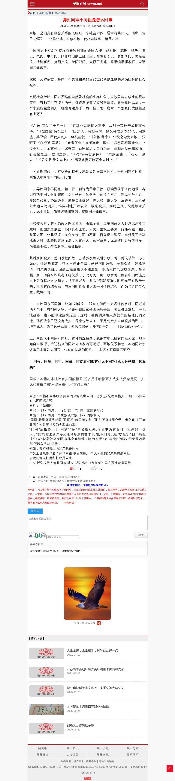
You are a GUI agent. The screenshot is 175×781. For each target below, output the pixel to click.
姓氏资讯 (73, 748)
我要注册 (66, 761)
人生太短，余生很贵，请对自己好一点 (92, 650)
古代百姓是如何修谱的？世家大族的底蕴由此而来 (67, 480)
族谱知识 (61, 13)
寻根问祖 (133, 754)
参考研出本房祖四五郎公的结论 (88, 706)
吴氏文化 (103, 754)
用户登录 (78, 761)
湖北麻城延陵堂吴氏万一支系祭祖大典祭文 (95, 687)
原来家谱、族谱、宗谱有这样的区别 (59, 476)
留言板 (42, 748)
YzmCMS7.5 (87, 772)
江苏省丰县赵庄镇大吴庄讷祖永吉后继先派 (95, 669)
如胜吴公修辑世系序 (80, 725)
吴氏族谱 (45, 13)
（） (77, 467)
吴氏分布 (133, 748)
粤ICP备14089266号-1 (119, 766)
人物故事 (73, 754)
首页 (33, 13)
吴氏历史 (103, 748)
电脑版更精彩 (106, 761)
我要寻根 (91, 761)
